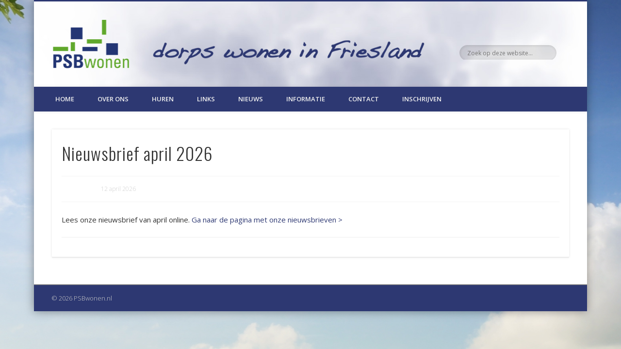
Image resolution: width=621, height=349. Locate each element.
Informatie (305, 99)
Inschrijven (421, 99)
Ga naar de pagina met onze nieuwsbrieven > (267, 219)
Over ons (113, 99)
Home (64, 99)
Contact (363, 99)
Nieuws (250, 99)
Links (206, 99)
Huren (163, 99)
